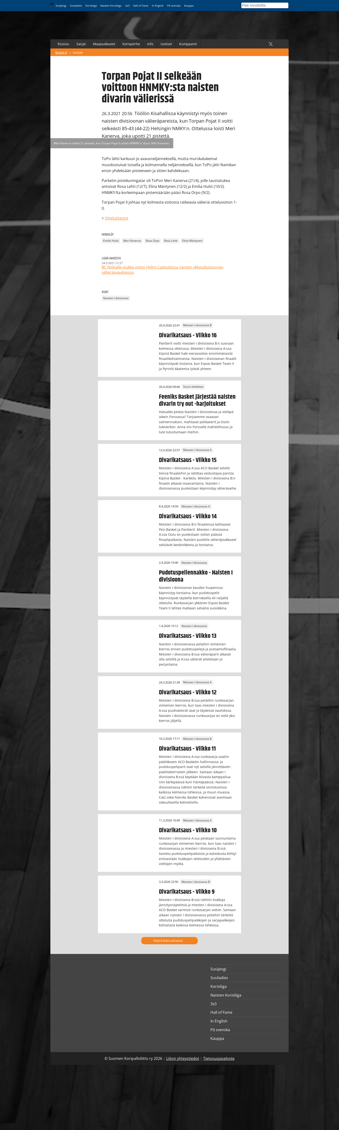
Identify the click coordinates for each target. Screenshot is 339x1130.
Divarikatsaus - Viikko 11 (187, 749)
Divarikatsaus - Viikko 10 (188, 830)
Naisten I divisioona (116, 298)
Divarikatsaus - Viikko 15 (188, 460)
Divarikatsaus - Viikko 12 (188, 692)
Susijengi (61, 5)
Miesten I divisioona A (197, 450)
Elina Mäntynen (192, 241)
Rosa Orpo (152, 241)
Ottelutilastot (116, 218)
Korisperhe (131, 44)
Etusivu (63, 44)
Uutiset (166, 44)
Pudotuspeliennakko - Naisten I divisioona (196, 576)
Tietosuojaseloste (218, 1058)
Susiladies (76, 5)
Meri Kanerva (132, 241)
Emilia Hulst (111, 241)
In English (158, 5)
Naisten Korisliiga (110, 5)
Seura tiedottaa (193, 387)
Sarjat (81, 44)
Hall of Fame (140, 5)
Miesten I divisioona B (197, 325)
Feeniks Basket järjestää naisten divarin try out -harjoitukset (197, 400)
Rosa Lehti (171, 241)
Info (150, 44)
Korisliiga (91, 5)
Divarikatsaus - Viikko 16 (188, 335)
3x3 (127, 5)
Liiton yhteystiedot (182, 1058)
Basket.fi (61, 52)
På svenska (174, 5)
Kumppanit (188, 44)
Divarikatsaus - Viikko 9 (187, 892)
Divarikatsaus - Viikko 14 (188, 516)
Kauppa (189, 5)
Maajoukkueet (104, 44)
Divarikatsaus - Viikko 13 (187, 636)
